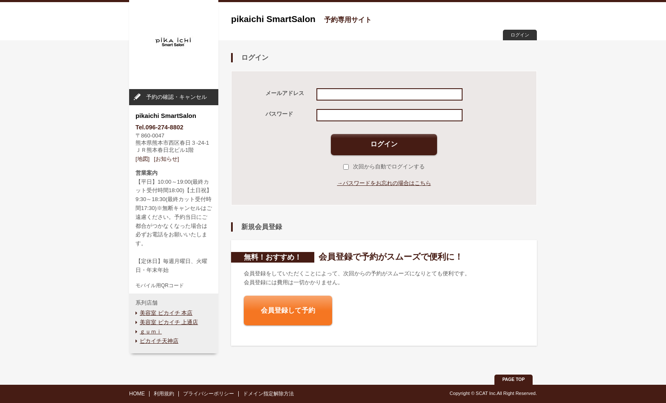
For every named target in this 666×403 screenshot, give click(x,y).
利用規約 (164, 394)
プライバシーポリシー (208, 394)
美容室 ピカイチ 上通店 (169, 322)
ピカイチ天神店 (159, 341)
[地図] (142, 159)
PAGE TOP (513, 379)
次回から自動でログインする (384, 166)
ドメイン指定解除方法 (268, 394)
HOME (137, 394)
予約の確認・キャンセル (176, 97)
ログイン (520, 34)
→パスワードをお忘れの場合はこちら (384, 183)
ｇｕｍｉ (151, 331)
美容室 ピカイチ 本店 (166, 313)
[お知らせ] (166, 159)
